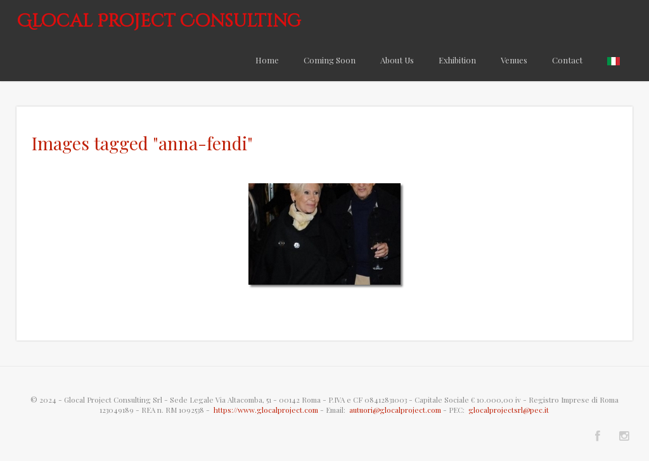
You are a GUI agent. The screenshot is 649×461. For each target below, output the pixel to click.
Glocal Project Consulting (158, 21)
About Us (397, 60)
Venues (514, 60)
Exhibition (457, 60)
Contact (567, 60)
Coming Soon (330, 60)
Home (267, 60)
